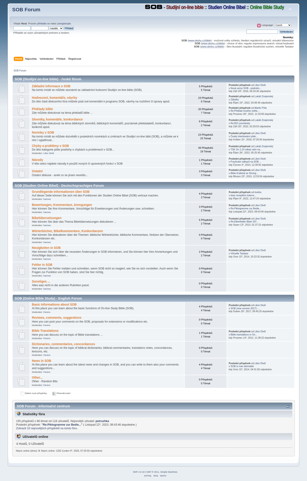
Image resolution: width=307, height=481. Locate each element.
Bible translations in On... (244, 334)
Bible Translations (45, 330)
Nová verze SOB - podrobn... (246, 88)
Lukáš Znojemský (264, 96)
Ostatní (37, 171)
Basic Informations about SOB (54, 304)
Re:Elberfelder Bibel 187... (245, 221)
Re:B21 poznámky (240, 123)
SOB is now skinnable (242, 366)
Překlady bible (42, 109)
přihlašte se (43, 23)
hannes (47, 199)
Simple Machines (168, 472)
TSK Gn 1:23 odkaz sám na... (246, 149)
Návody (37, 160)
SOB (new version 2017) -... (245, 308)
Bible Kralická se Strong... (244, 173)
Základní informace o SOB (51, 86)
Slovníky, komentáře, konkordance (57, 119)
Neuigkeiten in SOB (46, 248)
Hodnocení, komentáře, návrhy (54, 97)
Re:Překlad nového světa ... (245, 110)
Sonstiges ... (41, 281)
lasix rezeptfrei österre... (243, 195)
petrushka (102, 421)
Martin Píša (261, 107)
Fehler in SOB (42, 264)
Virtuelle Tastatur (240, 253)
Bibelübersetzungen (46, 218)
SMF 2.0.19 (139, 472)
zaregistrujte (64, 23)
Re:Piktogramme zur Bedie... (246, 208)
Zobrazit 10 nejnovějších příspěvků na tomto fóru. (47, 428)
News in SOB (41, 361)
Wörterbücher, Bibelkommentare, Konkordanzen (67, 231)
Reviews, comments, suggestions (56, 317)
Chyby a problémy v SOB (50, 146)
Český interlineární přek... (244, 136)
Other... (37, 377)
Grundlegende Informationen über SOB (60, 191)
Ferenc (46, 312)
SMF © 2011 (153, 472)
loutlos (258, 192)
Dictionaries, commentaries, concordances (63, 344)
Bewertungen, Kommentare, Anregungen (62, 205)
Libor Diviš (260, 85)
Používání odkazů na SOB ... (246, 161)
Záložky (235, 99)
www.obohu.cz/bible (199, 40)
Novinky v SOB (43, 132)
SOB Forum (26, 9)
